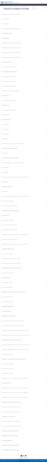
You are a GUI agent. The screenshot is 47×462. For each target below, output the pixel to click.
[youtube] (25, 456)
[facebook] (21, 456)
